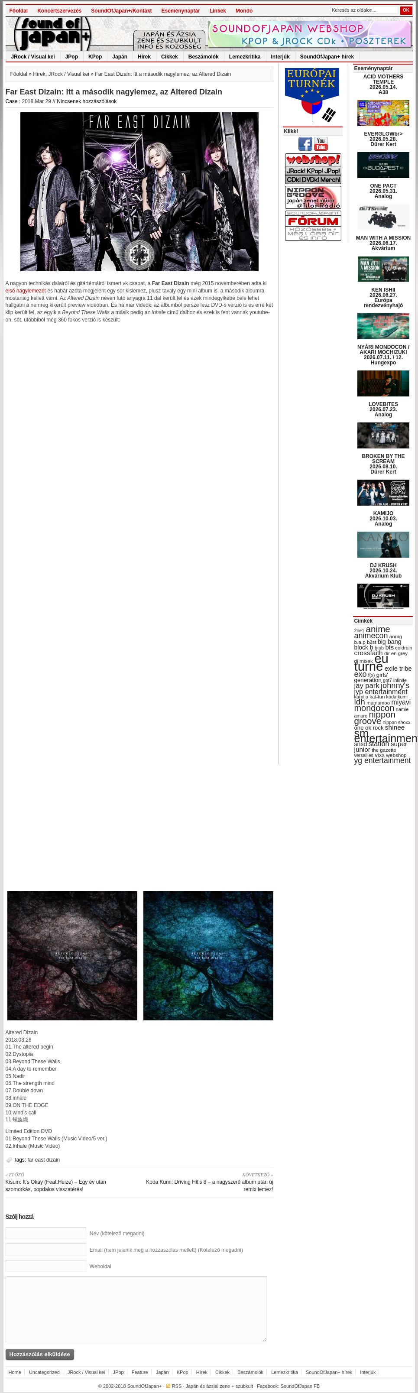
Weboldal (100, 1266)
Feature (140, 1372)
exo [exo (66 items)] (360, 674)
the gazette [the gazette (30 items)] (384, 750)
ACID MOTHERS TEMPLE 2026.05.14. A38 (383, 84)
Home (15, 1372)
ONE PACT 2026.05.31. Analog (383, 191)
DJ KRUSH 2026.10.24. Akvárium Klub (383, 570)
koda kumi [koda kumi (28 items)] (397, 696)
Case (12, 101)
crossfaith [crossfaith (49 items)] (368, 652)
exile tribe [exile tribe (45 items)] (398, 668)
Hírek (144, 57)
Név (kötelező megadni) (117, 1234)
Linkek (218, 11)
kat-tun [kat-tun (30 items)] (377, 696)
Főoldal (19, 11)
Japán (119, 57)
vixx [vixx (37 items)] (380, 755)
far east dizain (44, 1160)
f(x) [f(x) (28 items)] (371, 675)
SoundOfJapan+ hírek (327, 57)
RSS (177, 1386)
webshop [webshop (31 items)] (396, 755)
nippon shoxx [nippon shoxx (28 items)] (396, 722)
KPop (95, 57)
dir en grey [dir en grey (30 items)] (396, 653)
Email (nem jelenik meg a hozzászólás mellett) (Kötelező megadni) (166, 1250)
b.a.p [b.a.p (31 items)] (360, 642)
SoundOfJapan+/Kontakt (121, 11)
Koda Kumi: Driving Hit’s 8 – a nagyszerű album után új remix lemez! (209, 1181)
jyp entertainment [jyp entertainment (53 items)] (381, 691)
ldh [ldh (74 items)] (359, 701)
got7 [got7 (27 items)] (387, 680)
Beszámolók (203, 57)
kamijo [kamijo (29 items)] (361, 696)
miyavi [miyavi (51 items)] (401, 702)
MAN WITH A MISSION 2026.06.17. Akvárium (383, 243)
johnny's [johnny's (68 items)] (395, 685)
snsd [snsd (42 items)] (360, 743)
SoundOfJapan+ (144, 1386)
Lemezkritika (245, 57)
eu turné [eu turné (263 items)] (371, 662)
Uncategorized (44, 1372)
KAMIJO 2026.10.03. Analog (383, 518)
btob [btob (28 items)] (379, 647)
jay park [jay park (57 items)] (366, 686)
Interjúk (280, 57)
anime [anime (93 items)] (378, 629)
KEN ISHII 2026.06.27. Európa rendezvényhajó (383, 297)
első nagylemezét (26, 291)
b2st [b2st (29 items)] (371, 642)
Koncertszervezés (59, 11)
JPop (71, 57)
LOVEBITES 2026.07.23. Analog (383, 409)
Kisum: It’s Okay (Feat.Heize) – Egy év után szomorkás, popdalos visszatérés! (69, 1181)
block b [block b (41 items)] (363, 647)
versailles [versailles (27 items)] (363, 755)
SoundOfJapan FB (300, 1386)
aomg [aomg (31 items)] (395, 636)
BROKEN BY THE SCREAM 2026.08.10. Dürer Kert (383, 464)
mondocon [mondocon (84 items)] (374, 708)
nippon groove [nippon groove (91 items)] (375, 717)
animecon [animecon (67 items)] (371, 635)
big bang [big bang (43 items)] (390, 641)
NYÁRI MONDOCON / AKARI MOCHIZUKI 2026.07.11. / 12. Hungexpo (383, 355)
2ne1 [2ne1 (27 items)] (359, 630)
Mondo (244, 11)
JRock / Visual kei (33, 57)
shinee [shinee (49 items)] (395, 727)
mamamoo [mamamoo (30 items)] (378, 702)
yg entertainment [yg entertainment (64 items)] (382, 760)
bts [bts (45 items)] (389, 647)
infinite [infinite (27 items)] (400, 680)
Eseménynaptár (181, 11)
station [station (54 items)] (379, 743)
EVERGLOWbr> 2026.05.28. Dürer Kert (383, 139)
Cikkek (169, 57)
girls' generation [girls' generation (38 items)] (371, 677)
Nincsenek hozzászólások (87, 101)
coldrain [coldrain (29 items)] (403, 647)
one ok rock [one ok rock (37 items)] (369, 727)
